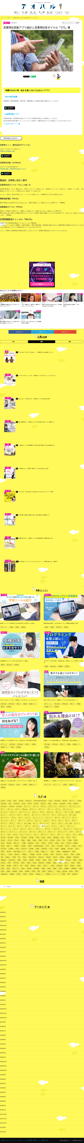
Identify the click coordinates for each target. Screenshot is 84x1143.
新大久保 (59, 854)
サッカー (58, 817)
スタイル (31, 820)
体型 (50, 837)
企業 (44, 837)
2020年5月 (3, 987)
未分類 (8, 470)
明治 (73, 854)
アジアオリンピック (75, 806)
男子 (10, 863)
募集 (41, 840)
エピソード (14, 812)
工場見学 (71, 848)
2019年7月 (3, 1031)
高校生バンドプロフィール (53, 874)
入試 (69, 837)
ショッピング (5, 820)
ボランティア (43, 832)
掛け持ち (18, 854)
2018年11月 (3, 1066)
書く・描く (33, 12)
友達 (3, 843)
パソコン (29, 826)
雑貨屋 (15, 871)
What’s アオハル (6, 1140)
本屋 (25, 857)
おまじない (51, 812)
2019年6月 (3, 1035)
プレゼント (4, 744)
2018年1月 (3, 1110)
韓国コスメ (51, 871)
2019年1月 (3, 1057)
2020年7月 (3, 978)
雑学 (78, 22)
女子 (81, 846)
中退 (18, 837)
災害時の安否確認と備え (7, 151)
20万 (16, 801)
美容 (3, 865)
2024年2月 (3, 912)
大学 (54, 846)
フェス (16, 829)
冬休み (3, 840)
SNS (56, 803)
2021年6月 (3, 956)
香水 (77, 871)
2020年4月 (3, 991)
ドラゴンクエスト (45, 823)
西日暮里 (60, 865)
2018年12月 (3, 1061)
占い (65, 840)
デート (75, 820)
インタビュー (5, 812)
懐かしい (4, 854)
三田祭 (3, 837)
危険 (71, 840)
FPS (80, 801)
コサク (14, 817)
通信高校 (37, 868)
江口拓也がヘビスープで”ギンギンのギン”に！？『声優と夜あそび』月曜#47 (30, 566)
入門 (75, 837)
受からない (17, 843)
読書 (79, 865)
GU (10, 803)
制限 (29, 840)
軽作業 (29, 868)
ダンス (61, 820)
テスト (20, 823)
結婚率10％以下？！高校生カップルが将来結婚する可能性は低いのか (28, 543)
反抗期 (9, 843)
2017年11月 (3, 1118)
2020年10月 (3, 965)
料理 (53, 854)
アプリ (18, 809)
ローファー (61, 834)
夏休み (17, 846)
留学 (24, 863)
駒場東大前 (4, 874)
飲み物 (65, 871)
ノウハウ (78, 823)
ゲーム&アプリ (59, 12)
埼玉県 (69, 843)
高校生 (24, 627)
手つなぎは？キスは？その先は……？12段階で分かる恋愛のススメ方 (28, 357)
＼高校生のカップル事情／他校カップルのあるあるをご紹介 (26, 473)
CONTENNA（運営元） (32, 1140)
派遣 (45, 860)
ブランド (32, 829)
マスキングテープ (63, 832)
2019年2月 (3, 1053)
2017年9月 (3, 1127)
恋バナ (19, 704)
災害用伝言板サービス (11, 124)
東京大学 (42, 857)
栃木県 (62, 857)
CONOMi (58, 801)
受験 (18, 627)
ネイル (61, 823)
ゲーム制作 (73, 815)
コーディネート (5, 817)
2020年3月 (3, 995)
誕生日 (73, 865)
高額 (64, 874)
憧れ (74, 851)
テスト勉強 (28, 823)
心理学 (9, 851)
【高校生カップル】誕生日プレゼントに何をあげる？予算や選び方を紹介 (20, 726)
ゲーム (54, 815)
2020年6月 (3, 982)
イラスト (59, 809)
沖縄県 (31, 860)
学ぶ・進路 (24, 12)
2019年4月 (3, 1044)
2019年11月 (3, 1013)
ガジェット (4, 815)
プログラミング (68, 829)
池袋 (26, 860)
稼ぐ (61, 863)
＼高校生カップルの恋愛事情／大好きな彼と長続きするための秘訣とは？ (29, 450)
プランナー (40, 829)
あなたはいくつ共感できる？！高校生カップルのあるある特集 (27, 403)
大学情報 (60, 846)
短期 (35, 863)
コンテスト (50, 817)
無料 (81, 860)
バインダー (12, 826)
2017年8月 (3, 1132)
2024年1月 (3, 916)
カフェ (20, 815)
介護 (38, 837)
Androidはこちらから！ (11, 138)
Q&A (50, 803)
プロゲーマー (79, 829)
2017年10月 (3, 1123)
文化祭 (39, 854)
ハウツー (21, 826)
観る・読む (50, 12)
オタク (43, 812)
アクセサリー (64, 806)
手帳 (11, 854)
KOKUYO (17, 803)
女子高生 (4, 704)
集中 (81, 868)
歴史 (20, 860)
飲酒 (72, 871)
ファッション (49, 704)
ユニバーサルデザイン (27, 834)
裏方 (53, 865)
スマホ (54, 820)
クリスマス (48, 784)
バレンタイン (46, 826)
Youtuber (20, 806)
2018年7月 (3, 1083)
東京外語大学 (33, 857)
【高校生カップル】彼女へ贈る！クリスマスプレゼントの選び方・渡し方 (20, 766)
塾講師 (76, 843)
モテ (10, 834)
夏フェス (10, 846)
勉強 (12, 627)
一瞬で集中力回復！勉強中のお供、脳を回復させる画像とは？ (27, 519)
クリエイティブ (37, 815)
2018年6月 (3, 1088)
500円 (21, 801)
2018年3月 (3, 1101)
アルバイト (34, 809)
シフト (75, 817)
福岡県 (49, 863)
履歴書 (63, 848)
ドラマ (54, 823)
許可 (67, 865)
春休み (8, 857)
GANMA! (4, 803)
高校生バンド (40, 874)
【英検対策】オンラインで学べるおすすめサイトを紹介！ (20, 647)
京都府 (32, 837)
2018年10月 (3, 1070)
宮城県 (31, 848)
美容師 (9, 865)
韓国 (44, 871)
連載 (44, 868)
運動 (55, 868)
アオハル (44, 806)
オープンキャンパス (25, 812)
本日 (13, 341)
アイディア (28, 806)
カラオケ (28, 815)
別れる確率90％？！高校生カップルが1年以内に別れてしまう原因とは (29, 426)
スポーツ (47, 820)
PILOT (37, 803)
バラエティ (37, 826)
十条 (47, 840)
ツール (68, 820)
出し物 (10, 840)
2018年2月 (3, 1105)
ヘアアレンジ (14, 832)
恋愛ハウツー (33, 704)
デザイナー (4, 823)
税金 (55, 863)
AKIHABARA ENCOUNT (40, 801)
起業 (9, 868)
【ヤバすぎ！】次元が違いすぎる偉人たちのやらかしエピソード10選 (28, 496)
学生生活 (59, 627)
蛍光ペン (46, 865)
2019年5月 (3, 1039)
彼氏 (3, 851)
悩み (3, 706)
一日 (75, 834)
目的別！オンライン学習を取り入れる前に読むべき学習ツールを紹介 (20, 609)
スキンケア (22, 820)
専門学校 (45, 848)
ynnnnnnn (4, 806)
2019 (10, 801)
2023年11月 (3, 925)
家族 (38, 848)
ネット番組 (8, 560)
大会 (48, 846)
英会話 (33, 865)
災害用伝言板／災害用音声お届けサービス (13, 169)
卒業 (59, 840)
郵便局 (67, 868)
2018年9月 (3, 1074)
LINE (24, 803)
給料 (79, 863)
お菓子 (78, 812)
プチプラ (24, 829)
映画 (79, 854)
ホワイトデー (52, 832)
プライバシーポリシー (18, 1140)
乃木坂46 (25, 837)
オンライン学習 (69, 812)
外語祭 (24, 846)
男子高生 (17, 863)
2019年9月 (3, 1022)
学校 (18, 848)
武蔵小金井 (12, 860)
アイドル (36, 806)
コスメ (21, 817)
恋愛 (6, 351)
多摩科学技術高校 (39, 846)
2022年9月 (3, 947)
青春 (21, 871)
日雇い (66, 854)
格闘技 (69, 857)
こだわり (29, 817)
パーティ (4, 826)
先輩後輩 (56, 837)
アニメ (3, 809)
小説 (52, 848)
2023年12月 (3, 921)
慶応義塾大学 (67, 851)
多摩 (30, 846)
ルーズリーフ (45, 834)
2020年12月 (3, 960)
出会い (17, 840)
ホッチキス (33, 832)
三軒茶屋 (11, 837)
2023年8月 (3, 938)
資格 (3, 868)
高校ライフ (17, 12)
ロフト (69, 834)
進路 (50, 868)
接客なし (26, 854)
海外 (56, 860)
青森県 (27, 871)
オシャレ (36, 812)
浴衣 (51, 860)
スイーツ (14, 820)
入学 (63, 837)
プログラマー (58, 829)
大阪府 (74, 846)
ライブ (37, 834)
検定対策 (77, 857)
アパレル (11, 809)
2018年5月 (3, 1092)
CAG (51, 801)
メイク (3, 834)
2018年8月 (3, 1079)
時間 (15, 857)
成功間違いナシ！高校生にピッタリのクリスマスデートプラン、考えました (64, 766)
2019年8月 (3, 1026)
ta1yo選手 (63, 803)
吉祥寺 (51, 843)
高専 (26, 874)
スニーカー (39, 820)
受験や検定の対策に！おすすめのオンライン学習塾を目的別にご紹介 (64, 609)
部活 (61, 868)
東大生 (55, 857)
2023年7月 (3, 943)
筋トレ (67, 863)
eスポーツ (67, 12)
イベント (51, 809)
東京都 (49, 857)
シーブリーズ (67, 817)
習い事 (16, 865)
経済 (74, 863)
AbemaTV (29, 801)
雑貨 (9, 871)
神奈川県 (42, 863)
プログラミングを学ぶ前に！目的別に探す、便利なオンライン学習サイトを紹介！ (64, 647)
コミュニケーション (68, 22)
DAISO (65, 801)
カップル (13, 815)
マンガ (79, 832)
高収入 (19, 874)
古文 (38, 843)
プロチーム (4, 832)
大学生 (67, 846)
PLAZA (44, 803)
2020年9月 (3, 969)
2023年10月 (3, 930)
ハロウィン (55, 826)
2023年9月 (3, 934)
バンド (63, 826)
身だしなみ (16, 868)
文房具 (46, 854)
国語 (57, 843)
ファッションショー (6, 829)
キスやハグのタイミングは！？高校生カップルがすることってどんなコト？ (30, 380)
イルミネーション (69, 809)
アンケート (42, 809)
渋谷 (62, 860)
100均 (3, 801)
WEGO (76, 803)
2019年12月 (3, 1009)
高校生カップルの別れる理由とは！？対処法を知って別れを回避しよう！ (64, 726)
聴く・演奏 (42, 12)
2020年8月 (3, 973)
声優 (3, 846)
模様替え (4, 860)
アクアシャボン (53, 806)
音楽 (59, 871)
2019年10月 (3, 1017)
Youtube (12, 806)
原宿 (76, 840)
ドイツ (36, 823)
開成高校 (75, 868)
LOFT (30, 803)
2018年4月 (3, 1096)
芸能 (27, 865)
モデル (16, 834)
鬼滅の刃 (75, 874)
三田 (81, 834)
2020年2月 (3, 1000)
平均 (78, 848)
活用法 (38, 860)
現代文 (3, 863)
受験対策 (31, 843)
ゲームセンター (63, 815)
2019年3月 (3, 1048)
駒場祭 (12, 874)
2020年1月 (3, 1004)
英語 (40, 865)
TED (70, 803)
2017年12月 (3, 1114)
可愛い (44, 843)
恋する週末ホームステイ (20, 851)
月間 (69, 341)
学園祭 (11, 848)
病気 (29, 863)
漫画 (75, 860)
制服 (24, 840)
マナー (72, 832)
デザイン (13, 823)
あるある (26, 809)
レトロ (53, 834)
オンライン (4, 627)
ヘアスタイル (24, 832)
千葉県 (52, 840)
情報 (59, 851)
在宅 (63, 843)
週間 (41, 341)
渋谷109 (69, 860)
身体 (24, 868)
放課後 (61, 666)
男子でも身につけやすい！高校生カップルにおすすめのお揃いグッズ (64, 686)
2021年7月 (3, 952)
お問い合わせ (44, 1140)
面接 (34, 871)
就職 (57, 848)
